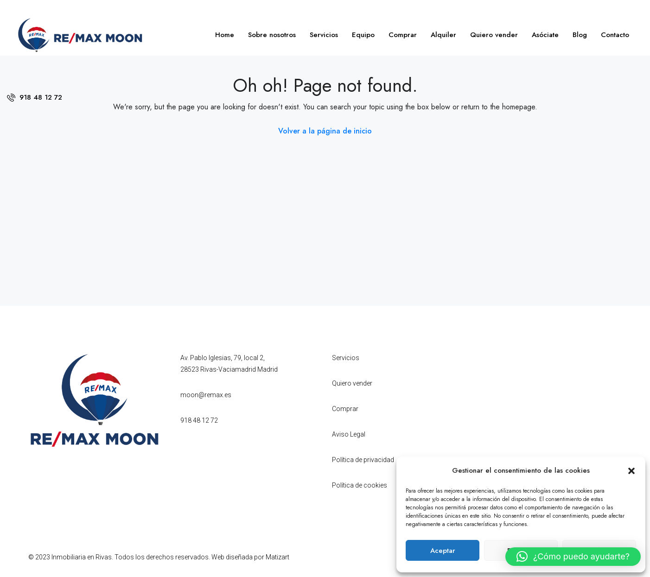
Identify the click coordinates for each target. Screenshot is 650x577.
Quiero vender (494, 35)
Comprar (403, 35)
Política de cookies (359, 485)
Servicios (324, 35)
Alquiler (443, 35)
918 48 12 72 (34, 97)
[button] (631, 470)
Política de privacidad (363, 459)
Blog (580, 35)
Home (224, 35)
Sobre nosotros (272, 35)
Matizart (277, 557)
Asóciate (545, 35)
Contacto (615, 35)
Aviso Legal (348, 434)
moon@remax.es (205, 395)
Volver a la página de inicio (325, 131)
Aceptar (442, 550)
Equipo (363, 35)
